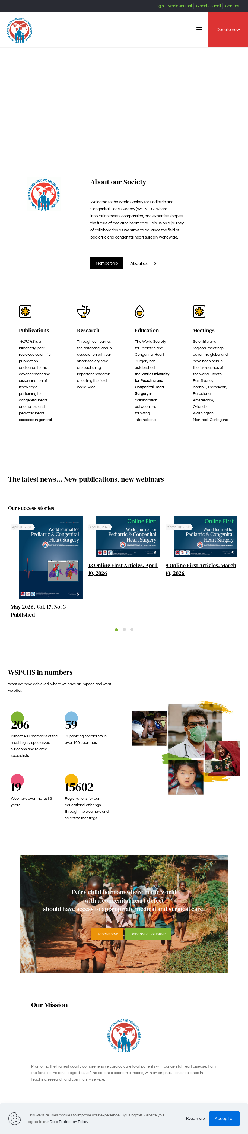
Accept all (224, 1118)
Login (159, 6)
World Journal (180, 6)
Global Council (208, 6)
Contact (232, 6)
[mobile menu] (199, 29)
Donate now (228, 29)
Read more (195, 1118)
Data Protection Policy (69, 1122)
